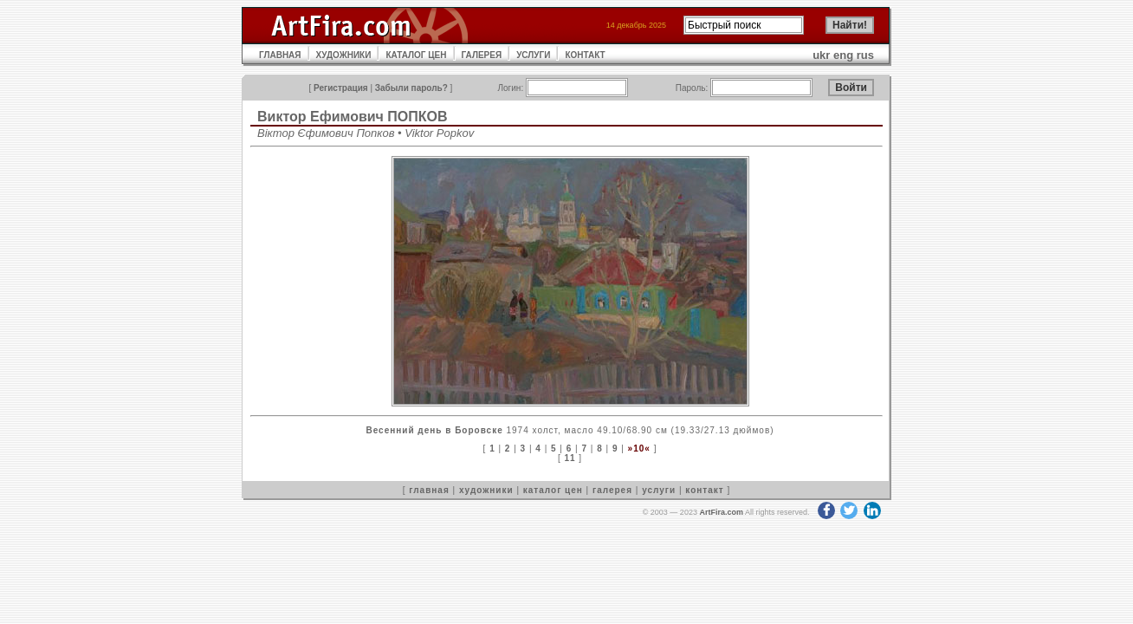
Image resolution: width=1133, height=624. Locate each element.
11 (569, 458)
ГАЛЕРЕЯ (482, 55)
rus (865, 55)
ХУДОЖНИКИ (344, 55)
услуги (659, 490)
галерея (612, 490)
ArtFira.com (721, 512)
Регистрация (341, 88)
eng (843, 55)
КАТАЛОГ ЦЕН (415, 55)
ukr (821, 55)
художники (486, 490)
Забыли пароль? (411, 88)
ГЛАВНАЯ (280, 55)
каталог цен (553, 490)
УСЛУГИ (533, 55)
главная (429, 490)
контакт (704, 490)
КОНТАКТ (585, 55)
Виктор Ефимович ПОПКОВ (352, 116)
